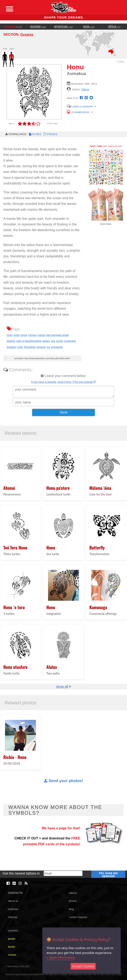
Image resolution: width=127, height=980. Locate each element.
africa (114, 26)
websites (13, 909)
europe (38, 26)
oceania (13, 26)
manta (41, 335)
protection (70, 340)
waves (46, 340)
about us (13, 900)
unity (20, 347)
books (11, 946)
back (120, 61)
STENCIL (50, 134)
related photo (78, 112)
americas (63, 26)
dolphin (11, 340)
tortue (23, 335)
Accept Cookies (83, 966)
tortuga (32, 335)
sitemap (12, 917)
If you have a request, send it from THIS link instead (63, 381)
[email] (63, 873)
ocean (59, 340)
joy (48, 347)
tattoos (73, 892)
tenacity (41, 347)
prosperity (57, 347)
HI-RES (34, 134)
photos (73, 900)
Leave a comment (80, 106)
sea (53, 340)
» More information (61, 957)
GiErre (85, 89)
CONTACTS (15, 892)
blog (71, 909)
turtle (16, 335)
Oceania (26, 34)
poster (11, 938)
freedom (12, 347)
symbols (13, 930)
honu (10, 335)
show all (62, 686)
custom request (78, 917)
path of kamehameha (28, 340)
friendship (30, 347)
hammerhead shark (57, 335)
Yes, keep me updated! (108, 874)
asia (89, 26)
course (12, 954)
